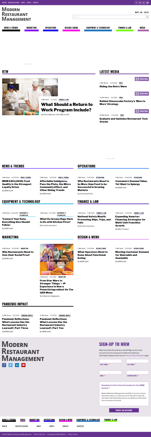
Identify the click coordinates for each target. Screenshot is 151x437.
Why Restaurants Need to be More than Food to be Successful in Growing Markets (93, 186)
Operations (100, 177)
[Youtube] (147, 2)
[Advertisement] (75, 48)
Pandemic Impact (27, 315)
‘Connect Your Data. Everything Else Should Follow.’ (16, 221)
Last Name (130, 364)
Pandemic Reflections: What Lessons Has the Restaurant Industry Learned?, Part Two (53, 323)
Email (102, 376)
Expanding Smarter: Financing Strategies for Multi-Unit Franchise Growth (130, 221)
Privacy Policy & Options (134, 356)
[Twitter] (140, 2)
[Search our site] (109, 17)
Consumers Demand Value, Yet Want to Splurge (131, 183)
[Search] (147, 17)
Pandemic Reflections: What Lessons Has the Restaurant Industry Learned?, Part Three (15, 323)
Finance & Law (64, 99)
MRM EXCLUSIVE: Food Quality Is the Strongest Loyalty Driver (16, 184)
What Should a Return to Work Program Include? (67, 107)
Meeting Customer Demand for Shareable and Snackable (132, 254)
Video (121, 83)
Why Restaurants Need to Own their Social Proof (18, 253)
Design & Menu (101, 248)
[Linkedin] (143, 2)
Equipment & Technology (23, 214)
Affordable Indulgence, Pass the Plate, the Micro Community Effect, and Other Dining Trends (55, 186)
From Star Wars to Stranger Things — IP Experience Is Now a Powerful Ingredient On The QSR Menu (56, 286)
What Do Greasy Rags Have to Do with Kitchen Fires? (56, 220)
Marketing (24, 248)
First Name (104, 364)
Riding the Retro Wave (113, 86)
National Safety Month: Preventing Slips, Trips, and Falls (94, 219)
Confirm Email (132, 376)
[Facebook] (136, 2)
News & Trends (26, 177)
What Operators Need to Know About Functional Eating (93, 254)
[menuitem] (4, 2)
